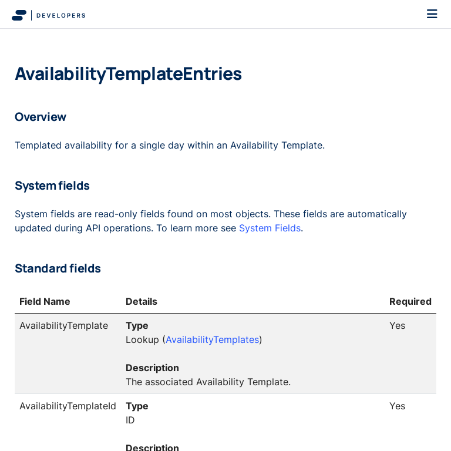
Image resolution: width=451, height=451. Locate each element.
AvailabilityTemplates (212, 339)
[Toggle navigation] (432, 14)
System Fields (270, 228)
